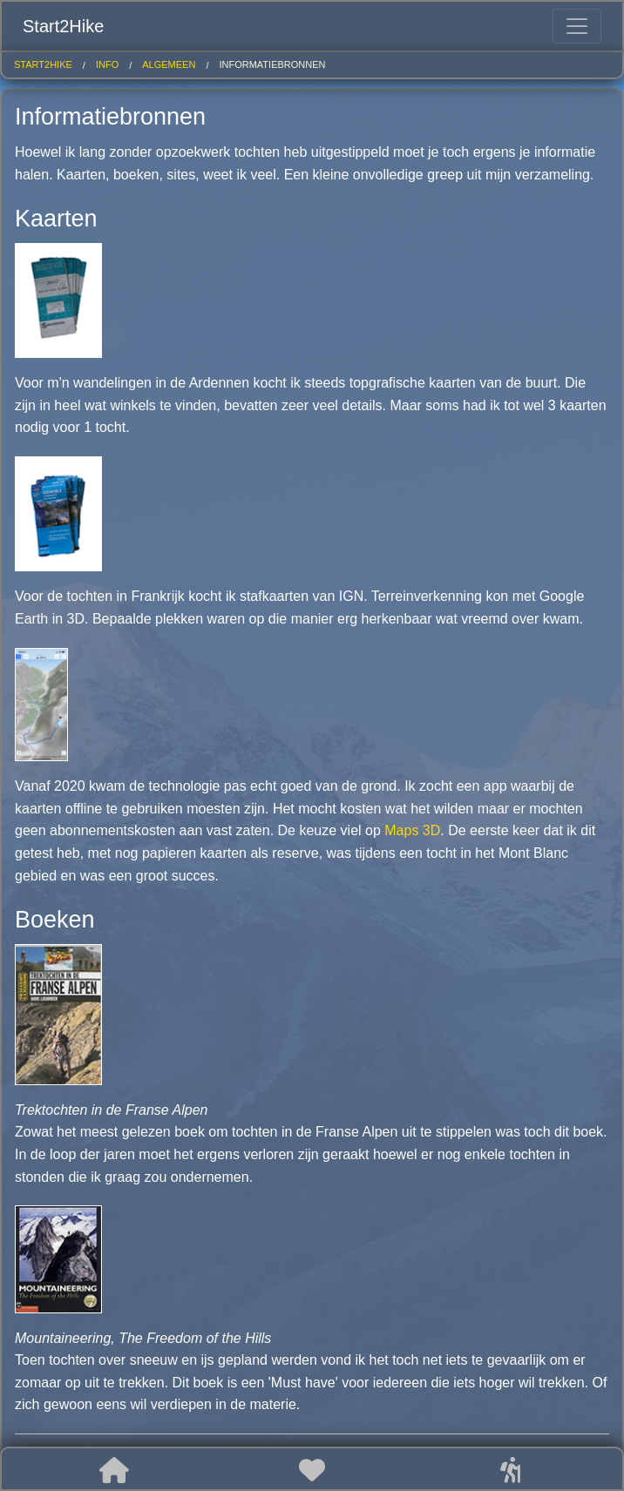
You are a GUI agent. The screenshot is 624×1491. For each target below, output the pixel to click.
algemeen (168, 64)
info (107, 64)
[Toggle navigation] (577, 26)
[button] (114, 1470)
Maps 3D (412, 830)
